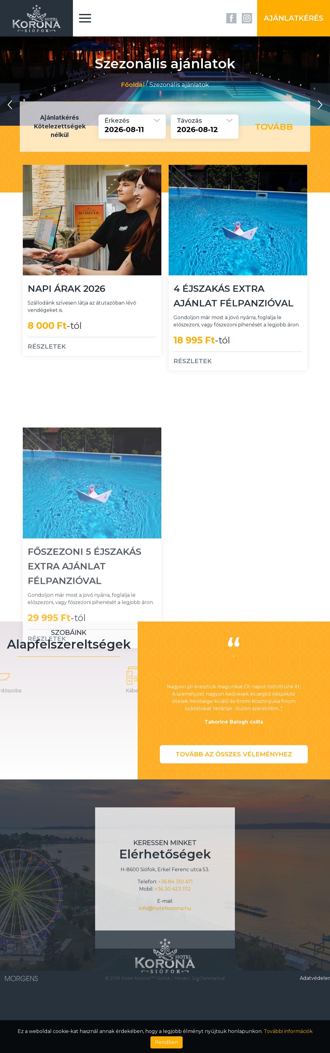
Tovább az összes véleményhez (234, 754)
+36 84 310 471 (175, 937)
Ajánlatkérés (293, 18)
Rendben (166, 1042)
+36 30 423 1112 (173, 945)
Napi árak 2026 (66, 304)
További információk (288, 1031)
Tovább (274, 126)
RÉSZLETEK (47, 362)
